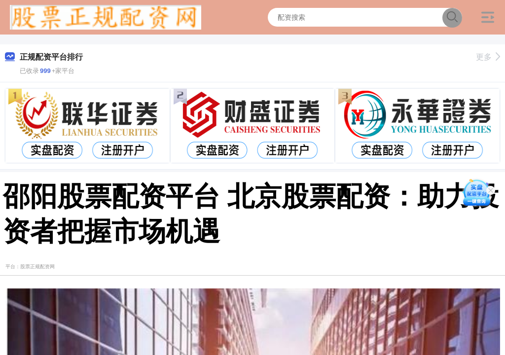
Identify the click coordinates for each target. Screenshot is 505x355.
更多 (488, 57)
